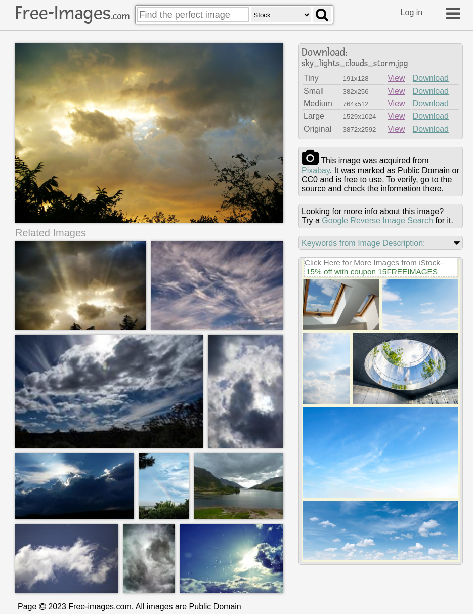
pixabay (316, 170)
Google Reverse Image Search (377, 220)
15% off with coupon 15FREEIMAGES (372, 271)
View (396, 78)
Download (431, 78)
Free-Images (72, 13)
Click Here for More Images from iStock (372, 262)
